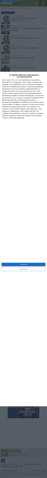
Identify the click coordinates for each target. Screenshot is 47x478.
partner (16, 80)
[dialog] (23, 239)
